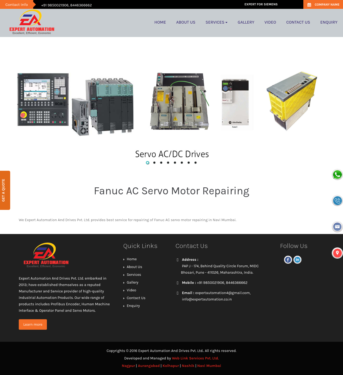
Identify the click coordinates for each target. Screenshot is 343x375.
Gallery (132, 282)
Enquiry (133, 305)
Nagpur (128, 365)
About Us (134, 267)
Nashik (188, 365)
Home (132, 259)
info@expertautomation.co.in (207, 299)
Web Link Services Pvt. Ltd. (195, 358)
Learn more (32, 324)
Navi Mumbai (209, 365)
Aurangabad (149, 365)
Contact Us (136, 298)
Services (134, 274)
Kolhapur (171, 365)
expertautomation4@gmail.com (222, 293)
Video (131, 290)
